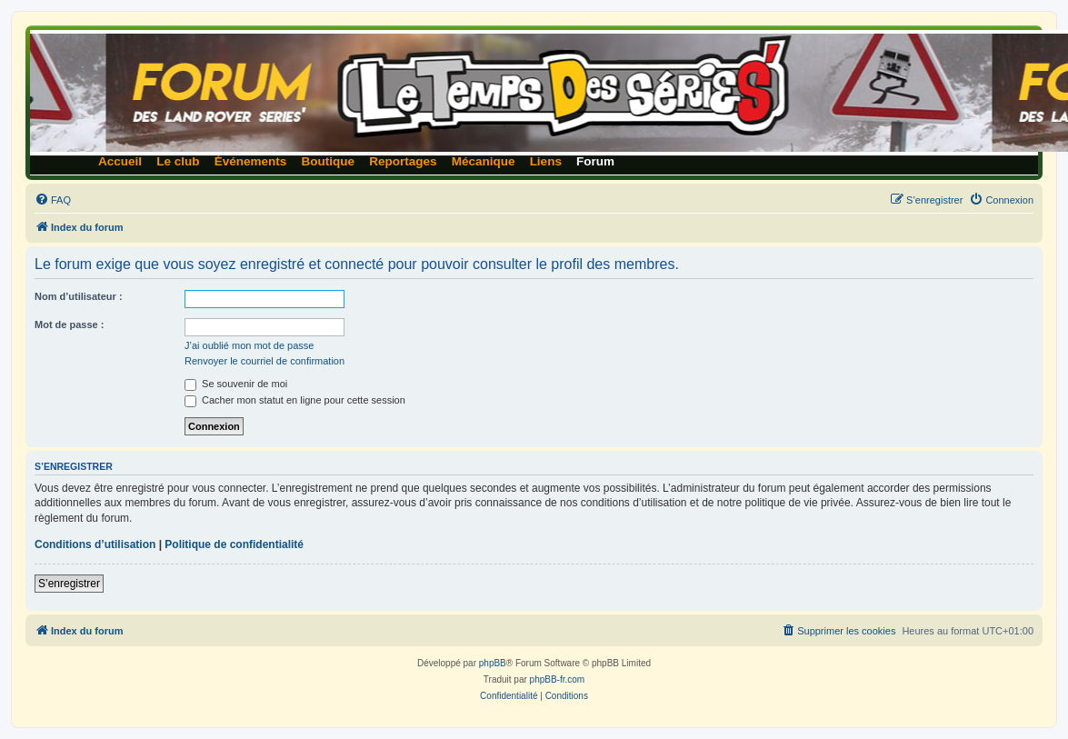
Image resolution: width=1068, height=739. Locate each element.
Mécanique (483, 161)
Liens (546, 161)
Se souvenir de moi (236, 383)
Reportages (402, 161)
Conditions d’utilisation (95, 544)
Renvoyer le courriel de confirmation (264, 360)
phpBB (492, 663)
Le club (177, 161)
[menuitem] (53, 200)
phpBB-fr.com (557, 679)
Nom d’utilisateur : (79, 296)
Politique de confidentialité (234, 544)
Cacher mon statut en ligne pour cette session (295, 399)
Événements (251, 161)
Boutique (328, 161)
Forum (595, 161)
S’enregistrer (69, 583)
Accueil (120, 161)
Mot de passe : (69, 324)
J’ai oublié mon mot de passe (249, 345)
